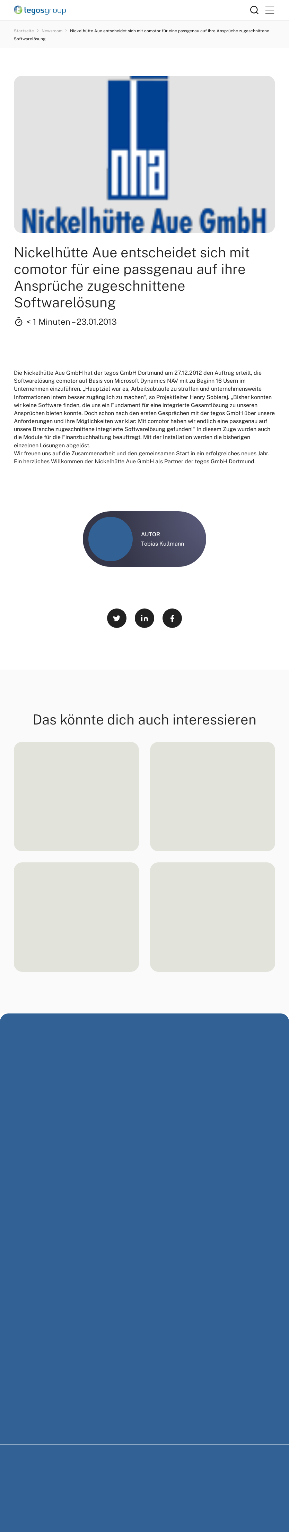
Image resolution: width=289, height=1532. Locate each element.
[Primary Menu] (269, 10)
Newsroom (52, 30)
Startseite (24, 30)
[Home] (132, 10)
